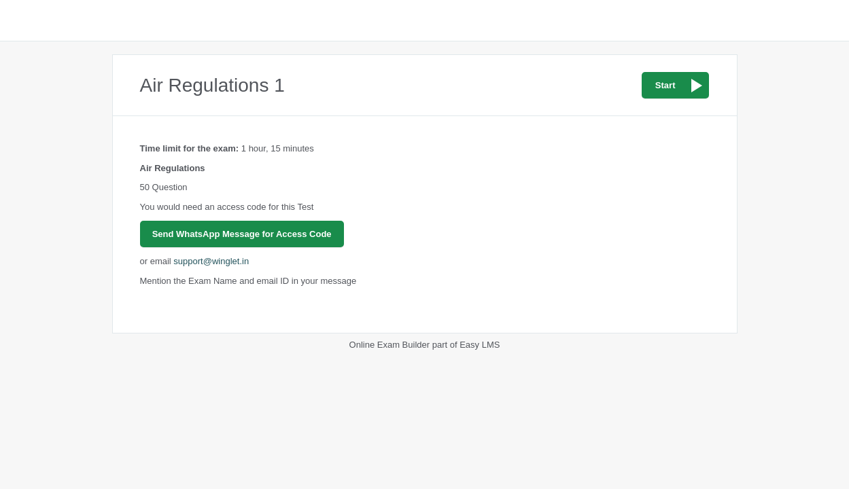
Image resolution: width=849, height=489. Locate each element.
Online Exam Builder (389, 345)
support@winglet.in (211, 261)
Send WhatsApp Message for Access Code (242, 234)
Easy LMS (480, 345)
